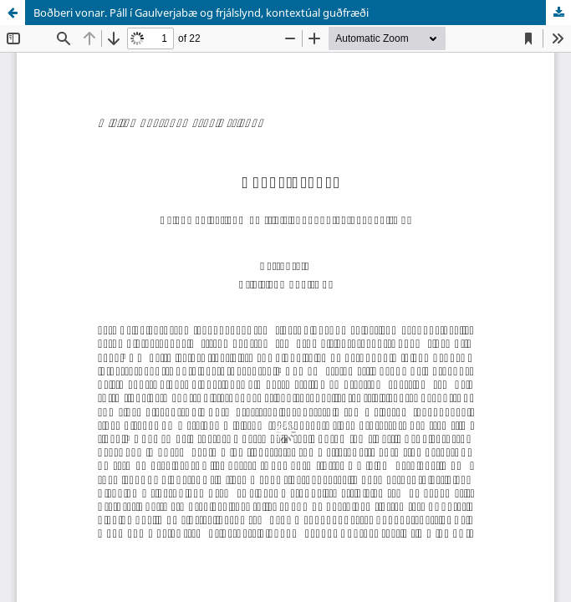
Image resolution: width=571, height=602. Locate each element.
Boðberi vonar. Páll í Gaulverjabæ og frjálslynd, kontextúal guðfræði (201, 12)
